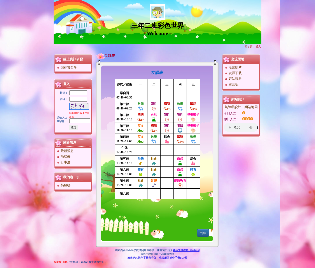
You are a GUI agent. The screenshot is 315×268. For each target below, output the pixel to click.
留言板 (231, 84)
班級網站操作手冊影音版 (142, 257)
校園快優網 (60, 262)
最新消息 (65, 151)
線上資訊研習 (73, 59)
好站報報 (233, 78)
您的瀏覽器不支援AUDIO (241, 127)
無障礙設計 (233, 107)
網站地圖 (251, 107)
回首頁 (248, 46)
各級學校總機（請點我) (186, 250)
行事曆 (63, 162)
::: (54, 50)
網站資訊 (237, 99)
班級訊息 (69, 143)
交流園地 (237, 59)
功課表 (63, 156)
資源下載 (233, 73)
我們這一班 (71, 177)
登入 (258, 46)
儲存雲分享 (66, 67)
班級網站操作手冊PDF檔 (173, 257)
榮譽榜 (63, 185)
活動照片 (233, 67)
